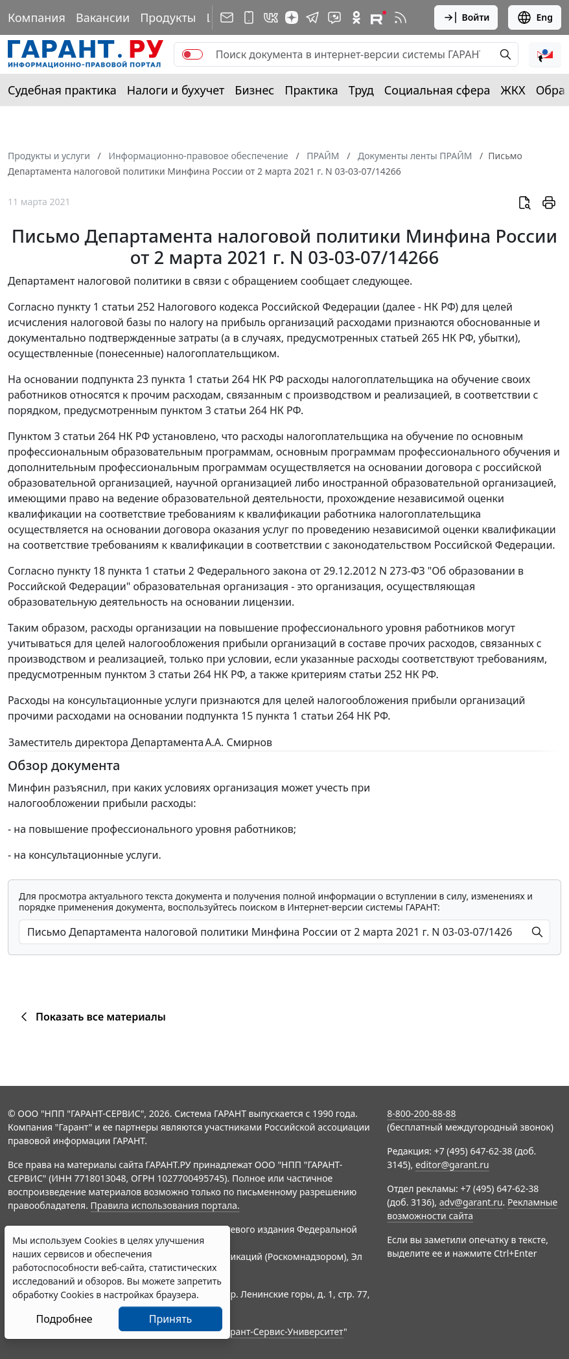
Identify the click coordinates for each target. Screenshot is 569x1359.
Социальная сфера (437, 90)
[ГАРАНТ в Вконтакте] (271, 17)
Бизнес (254, 90)
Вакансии (103, 17)
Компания (36, 17)
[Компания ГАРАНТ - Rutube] (378, 17)
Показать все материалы (91, 1016)
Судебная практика (62, 90)
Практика (311, 90)
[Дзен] (291, 17)
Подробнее (64, 1319)
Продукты (168, 17)
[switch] (192, 54)
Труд (361, 90)
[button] (545, 54)
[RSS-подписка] (400, 17)
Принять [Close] (170, 1319)
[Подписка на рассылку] (227, 17)
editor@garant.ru (452, 1164)
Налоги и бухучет (176, 90)
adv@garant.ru (471, 1202)
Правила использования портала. (165, 1205)
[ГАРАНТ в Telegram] (312, 17)
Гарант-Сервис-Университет (282, 1331)
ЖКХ (513, 90)
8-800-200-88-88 (421, 1113)
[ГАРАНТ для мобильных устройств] (249, 17)
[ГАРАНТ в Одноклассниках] (356, 17)
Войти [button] (466, 17)
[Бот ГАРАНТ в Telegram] (334, 17)
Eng (535, 17)
